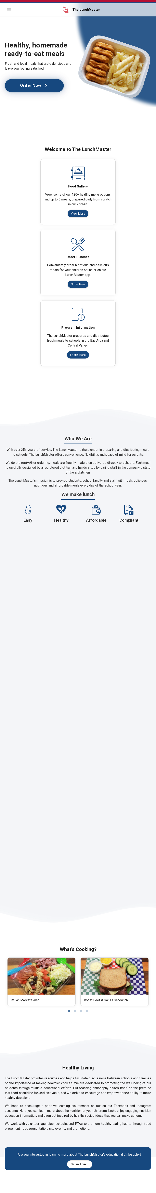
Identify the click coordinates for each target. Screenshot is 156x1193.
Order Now (34, 85)
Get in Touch (79, 1164)
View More (78, 213)
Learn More (78, 355)
